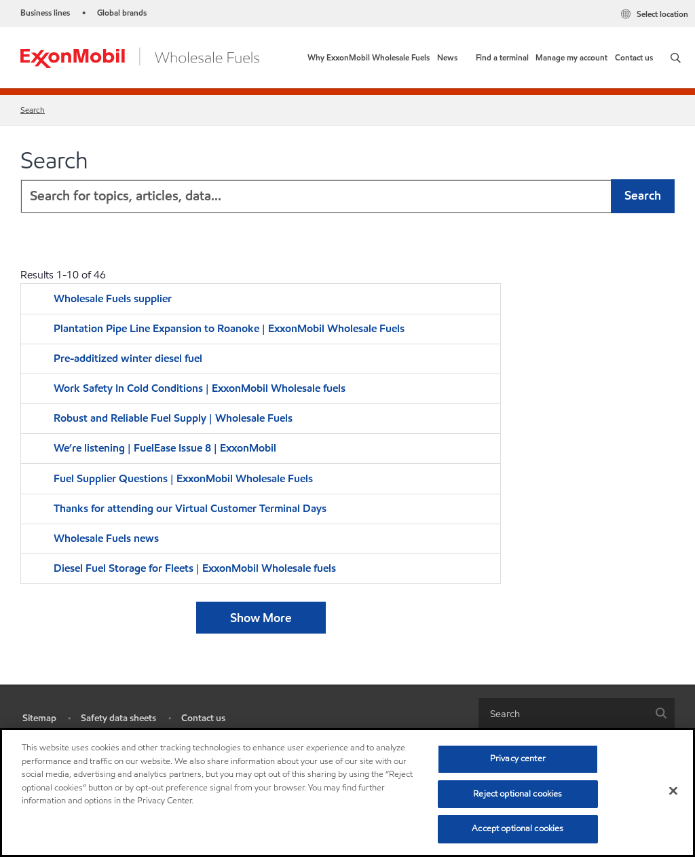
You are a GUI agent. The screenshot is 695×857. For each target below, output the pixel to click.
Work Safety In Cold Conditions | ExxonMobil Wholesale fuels (199, 388)
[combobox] (347, 196)
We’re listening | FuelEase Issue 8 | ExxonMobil (165, 448)
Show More (261, 617)
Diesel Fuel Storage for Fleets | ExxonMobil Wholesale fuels (195, 568)
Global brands (122, 12)
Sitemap (39, 718)
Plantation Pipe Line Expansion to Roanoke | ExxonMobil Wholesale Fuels (229, 328)
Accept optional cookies (517, 828)
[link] (368, 57)
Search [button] (642, 195)
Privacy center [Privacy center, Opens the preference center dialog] (518, 758)
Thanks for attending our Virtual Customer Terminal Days (190, 508)
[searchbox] (562, 713)
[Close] (673, 791)
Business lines (45, 12)
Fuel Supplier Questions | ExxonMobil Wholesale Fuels (183, 478)
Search (32, 109)
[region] (347, 792)
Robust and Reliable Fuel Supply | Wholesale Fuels (173, 418)
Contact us (203, 718)
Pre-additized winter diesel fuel (129, 358)
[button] (675, 57)
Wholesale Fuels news (106, 538)
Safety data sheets (118, 718)
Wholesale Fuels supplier (113, 298)
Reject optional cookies (517, 794)
